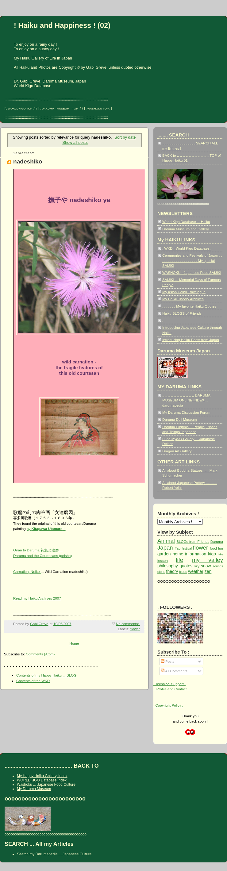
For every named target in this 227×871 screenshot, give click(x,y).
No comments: (128, 624)
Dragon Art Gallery (177, 451)
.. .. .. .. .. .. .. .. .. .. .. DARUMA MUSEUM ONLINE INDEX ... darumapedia (186, 400)
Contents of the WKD (33, 681)
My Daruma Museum (34, 789)
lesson (162, 560)
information (195, 553)
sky (196, 566)
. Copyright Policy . (168, 705)
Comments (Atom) (40, 654)
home (177, 553)
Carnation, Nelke (27, 572)
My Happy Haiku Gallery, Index (42, 776)
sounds (218, 566)
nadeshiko (27, 161)
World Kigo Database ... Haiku (186, 222)
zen (208, 571)
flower (135, 629)
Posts (167, 661)
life (179, 560)
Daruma (216, 541)
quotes (185, 565)
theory (172, 571)
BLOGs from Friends (192, 541)
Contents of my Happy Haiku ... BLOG (46, 675)
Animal (166, 541)
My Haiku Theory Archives (183, 299)
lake (220, 554)
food (213, 548)
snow (206, 565)
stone (161, 572)
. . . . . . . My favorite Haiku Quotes (189, 306)
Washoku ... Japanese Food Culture (46, 784)
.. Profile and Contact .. (171, 689)
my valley (207, 560)
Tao (178, 548)
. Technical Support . (169, 684)
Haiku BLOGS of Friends (182, 313)
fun (220, 548)
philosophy (167, 565)
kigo (212, 553)
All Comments (174, 671)
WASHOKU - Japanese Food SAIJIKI (191, 272)
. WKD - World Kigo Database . (186, 248)
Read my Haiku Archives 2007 (37, 598)
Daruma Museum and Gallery (185, 229)
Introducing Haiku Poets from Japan (190, 340)
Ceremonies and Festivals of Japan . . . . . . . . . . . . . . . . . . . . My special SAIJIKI (192, 260)
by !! (46, 529)
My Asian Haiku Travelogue (184, 292)
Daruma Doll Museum (179, 419)
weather (195, 571)
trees (183, 572)
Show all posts (75, 142)
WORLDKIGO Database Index (42, 780)
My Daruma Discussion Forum (186, 412)
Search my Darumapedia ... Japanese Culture (54, 854)
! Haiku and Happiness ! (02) (62, 25)
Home (74, 643)
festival (187, 548)
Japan (165, 547)
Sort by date (125, 137)
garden (164, 553)
